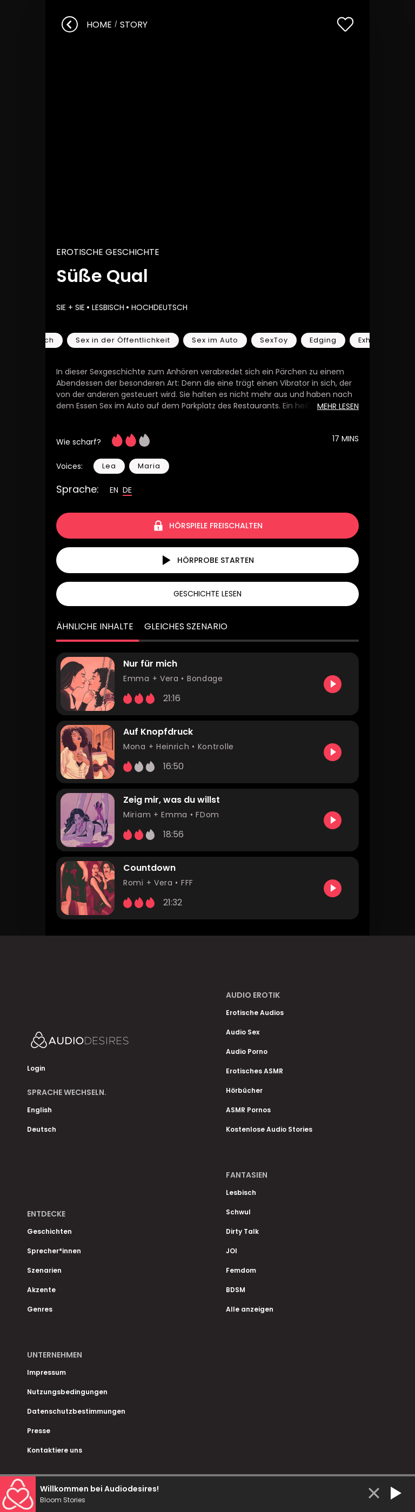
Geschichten (49, 1231)
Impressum (46, 1372)
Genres (39, 1309)
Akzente (41, 1289)
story (134, 24)
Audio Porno (246, 1051)
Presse (38, 1430)
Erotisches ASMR (254, 1071)
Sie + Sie (70, 307)
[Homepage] (108, 1042)
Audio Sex (242, 1032)
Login (36, 1068)
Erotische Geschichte (107, 252)
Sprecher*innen (54, 1250)
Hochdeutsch (158, 307)
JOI (231, 1250)
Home (99, 24)
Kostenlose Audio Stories (269, 1129)
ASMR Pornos (248, 1109)
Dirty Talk (242, 1231)
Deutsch (41, 1129)
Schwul (238, 1212)
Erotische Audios (255, 1012)
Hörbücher (244, 1090)
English (39, 1109)
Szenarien (44, 1270)
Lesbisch (107, 307)
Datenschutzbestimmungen (76, 1411)
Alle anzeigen (249, 1309)
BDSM (235, 1289)
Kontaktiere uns (54, 1450)
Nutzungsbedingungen (67, 1391)
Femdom (241, 1270)
